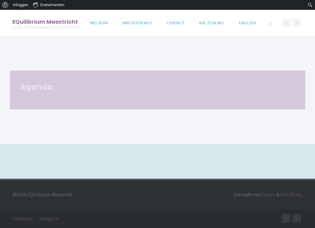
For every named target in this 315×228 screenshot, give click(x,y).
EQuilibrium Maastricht (45, 21)
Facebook (22, 218)
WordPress (291, 194)
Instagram (49, 218)
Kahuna (268, 194)
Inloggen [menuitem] (20, 4)
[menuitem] (5, 5)
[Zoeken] (270, 23)
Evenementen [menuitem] (48, 4)
